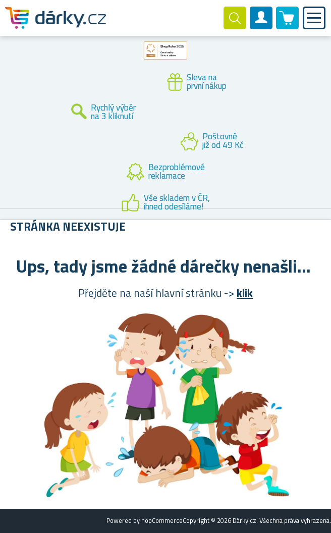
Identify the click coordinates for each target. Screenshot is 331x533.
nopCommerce (162, 520)
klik (245, 293)
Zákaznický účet (261, 26)
